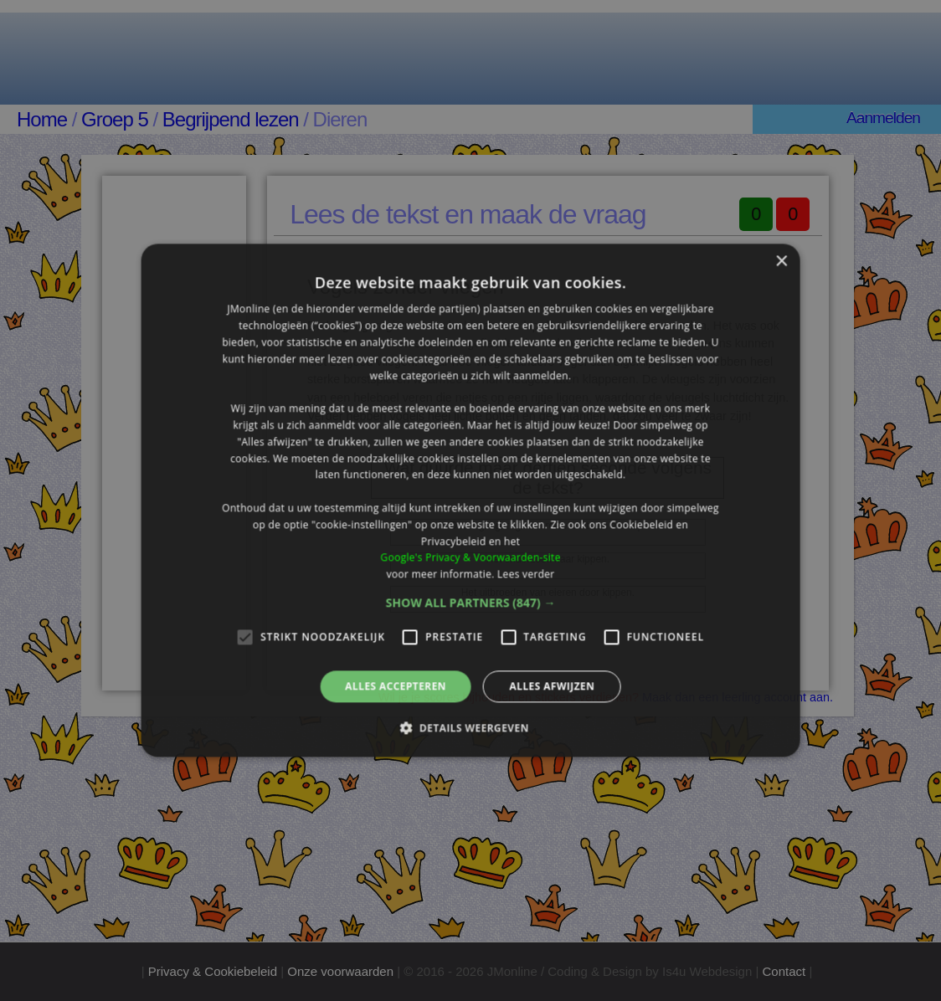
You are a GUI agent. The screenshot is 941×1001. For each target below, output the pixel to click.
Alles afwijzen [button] (551, 686)
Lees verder (526, 574)
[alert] (470, 500)
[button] (471, 602)
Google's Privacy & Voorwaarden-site (470, 558)
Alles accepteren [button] (395, 686)
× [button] (780, 261)
